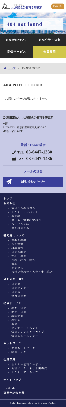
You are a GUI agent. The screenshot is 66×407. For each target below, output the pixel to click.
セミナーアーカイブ (24, 372)
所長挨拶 (17, 244)
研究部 (15, 284)
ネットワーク (12, 343)
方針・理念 (18, 256)
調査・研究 (18, 308)
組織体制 (17, 248)
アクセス (17, 268)
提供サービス (16, 51)
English (9, 388)
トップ (11, 68)
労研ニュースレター (24, 336)
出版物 (15, 216)
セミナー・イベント (24, 212)
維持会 (15, 320)
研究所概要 (18, 252)
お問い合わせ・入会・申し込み (32, 271)
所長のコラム (20, 228)
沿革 (14, 264)
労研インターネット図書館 (29, 368)
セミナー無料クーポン (26, 364)
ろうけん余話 (20, 224)
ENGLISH (57, 6)
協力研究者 (18, 296)
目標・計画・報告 (23, 260)
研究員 (15, 292)
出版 (14, 324)
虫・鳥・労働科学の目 (26, 220)
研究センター (20, 288)
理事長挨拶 (18, 240)
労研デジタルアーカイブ (27, 332)
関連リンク (18, 352)
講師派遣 (17, 316)
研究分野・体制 (50, 39)
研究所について (16, 39)
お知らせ (9, 203)
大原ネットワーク (23, 348)
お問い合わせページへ (33, 181)
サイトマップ (12, 379)
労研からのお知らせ (24, 208)
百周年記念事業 (14, 392)
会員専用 (49, 51)
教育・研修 (18, 312)
